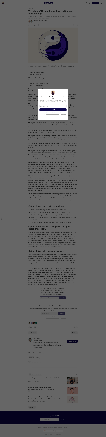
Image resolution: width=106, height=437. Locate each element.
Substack (47, 434)
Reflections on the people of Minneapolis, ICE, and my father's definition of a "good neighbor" (46, 399)
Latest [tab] (33, 374)
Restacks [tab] (37, 357)
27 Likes (39, 323)
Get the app (59, 430)
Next (74, 332)
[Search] (86, 3)
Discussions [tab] (38, 374)
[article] (53, 381)
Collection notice (64, 427)
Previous (32, 332)
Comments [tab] (31, 357)
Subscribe (95, 3)
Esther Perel (36, 20)
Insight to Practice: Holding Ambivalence (40, 387)
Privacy (55, 427)
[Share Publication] (89, 3)
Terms (58, 427)
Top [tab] (30, 374)
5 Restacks (44, 323)
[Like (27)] (30, 25)
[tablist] (34, 357)
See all (32, 407)
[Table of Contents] (1, 218)
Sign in (102, 3)
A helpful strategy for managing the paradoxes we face (41, 389)
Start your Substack (48, 431)
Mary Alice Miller (44, 20)
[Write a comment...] (54, 364)
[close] (66, 91)
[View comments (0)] (35, 25)
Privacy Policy (63, 114)
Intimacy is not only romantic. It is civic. (40, 397)
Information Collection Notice (52, 114)
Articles (30, 8)
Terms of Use (59, 112)
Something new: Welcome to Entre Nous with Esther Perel (46, 378)
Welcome (30, 379)
